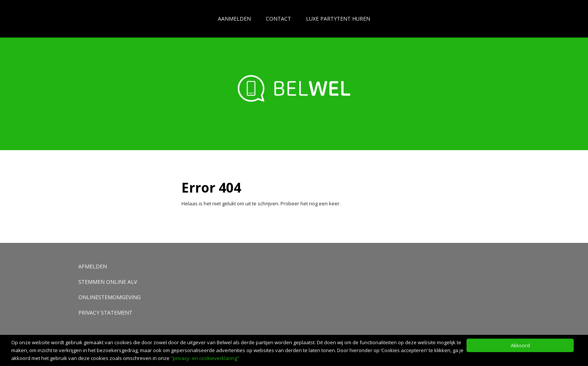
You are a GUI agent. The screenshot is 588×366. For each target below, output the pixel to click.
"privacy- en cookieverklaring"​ (205, 358)
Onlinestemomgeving (109, 297)
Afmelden (92, 266)
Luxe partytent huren (338, 18)
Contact (278, 18)
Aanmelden (234, 18)
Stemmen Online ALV (107, 281)
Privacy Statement (105, 312)
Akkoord (520, 345)
